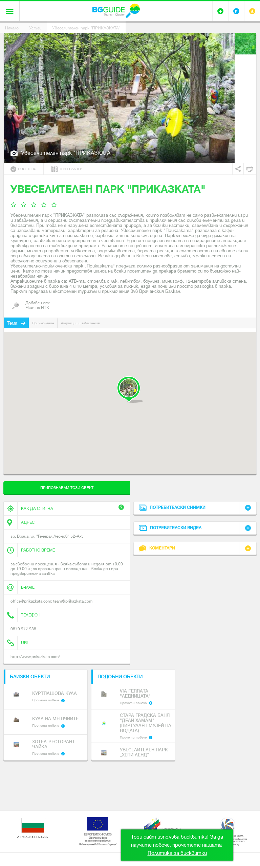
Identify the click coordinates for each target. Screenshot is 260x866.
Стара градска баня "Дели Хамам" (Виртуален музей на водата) (145, 723)
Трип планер (66, 169)
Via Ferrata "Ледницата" (135, 693)
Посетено (23, 169)
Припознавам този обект (66, 488)
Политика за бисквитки (177, 853)
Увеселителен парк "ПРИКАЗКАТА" (86, 28)
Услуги (35, 28)
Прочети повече (45, 700)
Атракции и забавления (80, 323)
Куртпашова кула (54, 693)
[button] (129, 389)
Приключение (43, 323)
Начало (12, 28)
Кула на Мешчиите (55, 718)
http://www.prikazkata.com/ (35, 656)
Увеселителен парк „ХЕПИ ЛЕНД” (144, 752)
